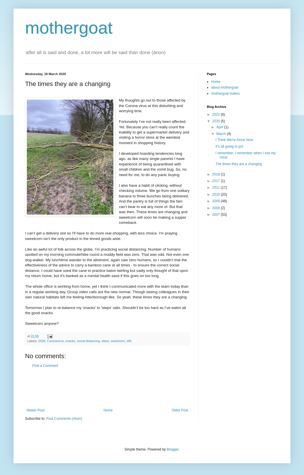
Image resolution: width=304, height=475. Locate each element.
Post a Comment (45, 366)
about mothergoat (224, 87)
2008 (216, 208)
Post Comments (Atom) (64, 419)
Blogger (173, 449)
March (221, 134)
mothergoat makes (225, 93)
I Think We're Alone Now (234, 140)
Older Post (180, 410)
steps (105, 341)
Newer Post (35, 410)
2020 (41, 341)
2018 (216, 174)
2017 (216, 181)
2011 (216, 188)
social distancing (88, 341)
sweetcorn (118, 341)
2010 (216, 194)
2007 (216, 215)
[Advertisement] (107, 388)
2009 (216, 201)
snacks (70, 341)
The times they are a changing (238, 164)
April (220, 127)
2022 (216, 114)
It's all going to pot (229, 146)
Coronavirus (55, 341)
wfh (129, 341)
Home (108, 410)
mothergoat (69, 27)
